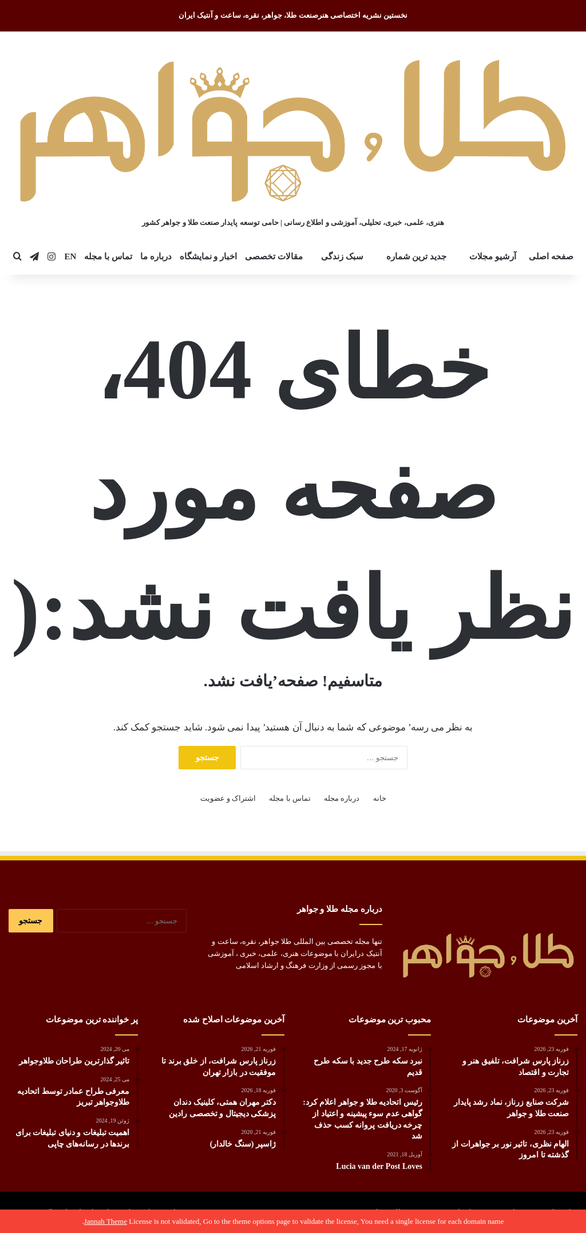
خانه (379, 798)
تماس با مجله (108, 256)
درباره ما (156, 256)
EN (70, 256)
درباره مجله (341, 798)
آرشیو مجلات (492, 256)
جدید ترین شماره (416, 256)
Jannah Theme (105, 1221)
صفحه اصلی (551, 256)
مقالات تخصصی (274, 256)
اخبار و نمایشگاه (208, 256)
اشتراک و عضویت (228, 798)
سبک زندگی (342, 256)
